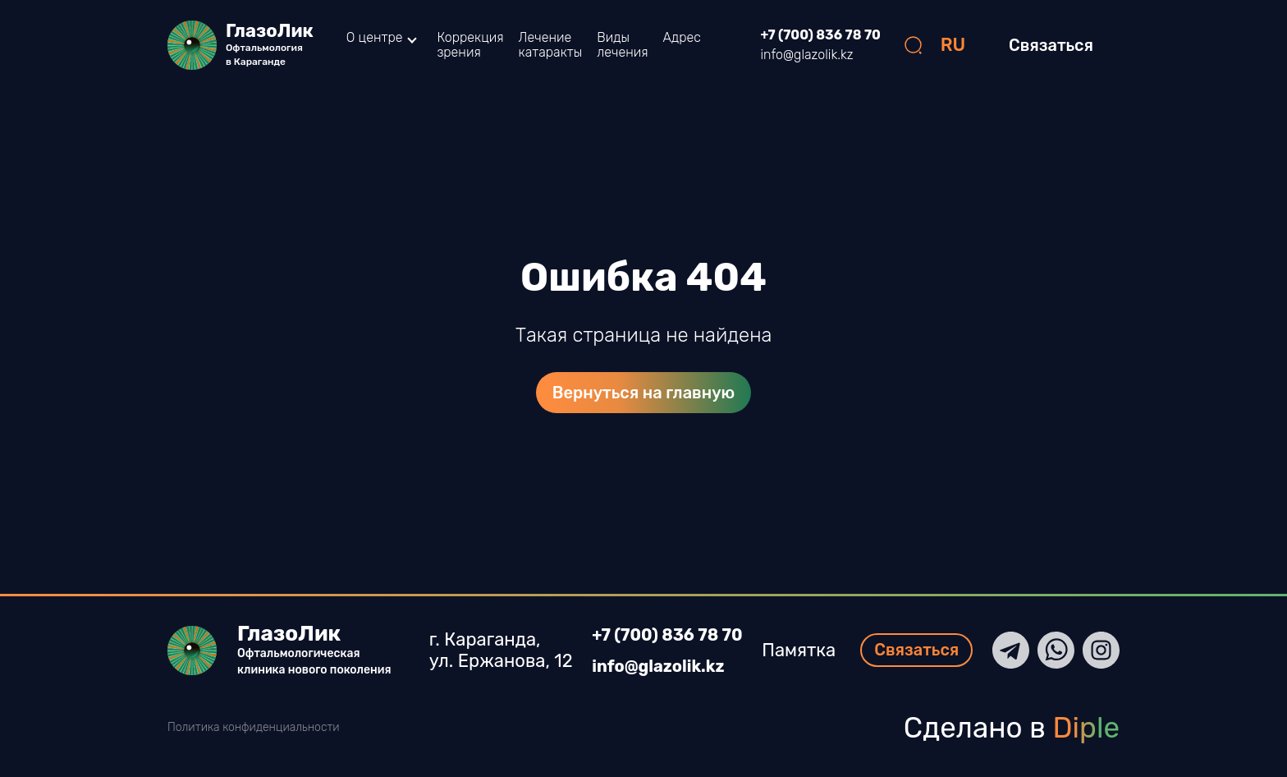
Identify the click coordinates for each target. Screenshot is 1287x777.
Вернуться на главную (643, 392)
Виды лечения (622, 45)
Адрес (682, 37)
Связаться (1051, 45)
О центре (374, 37)
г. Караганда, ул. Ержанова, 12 (497, 650)
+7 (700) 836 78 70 (821, 35)
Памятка (803, 650)
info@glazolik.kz (807, 55)
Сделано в (1012, 727)
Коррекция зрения (470, 45)
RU (953, 45)
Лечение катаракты (551, 45)
